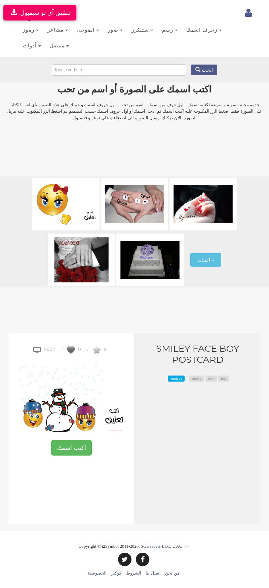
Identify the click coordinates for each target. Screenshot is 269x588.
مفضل (59, 45)
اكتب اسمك (71, 447)
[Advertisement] (134, 153)
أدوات (32, 45)
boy (224, 379)
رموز (31, 30)
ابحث (204, 70)
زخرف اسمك (204, 30)
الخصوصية (97, 573)
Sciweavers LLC (155, 546)
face (211, 379)
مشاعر (57, 30)
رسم (170, 30)
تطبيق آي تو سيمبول (40, 12)
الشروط (133, 573)
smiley (196, 379)
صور (115, 30)
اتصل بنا (153, 573)
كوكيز (116, 573)
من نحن (172, 573)
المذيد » (205, 260)
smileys (176, 379)
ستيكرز (142, 30)
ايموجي (88, 30)
